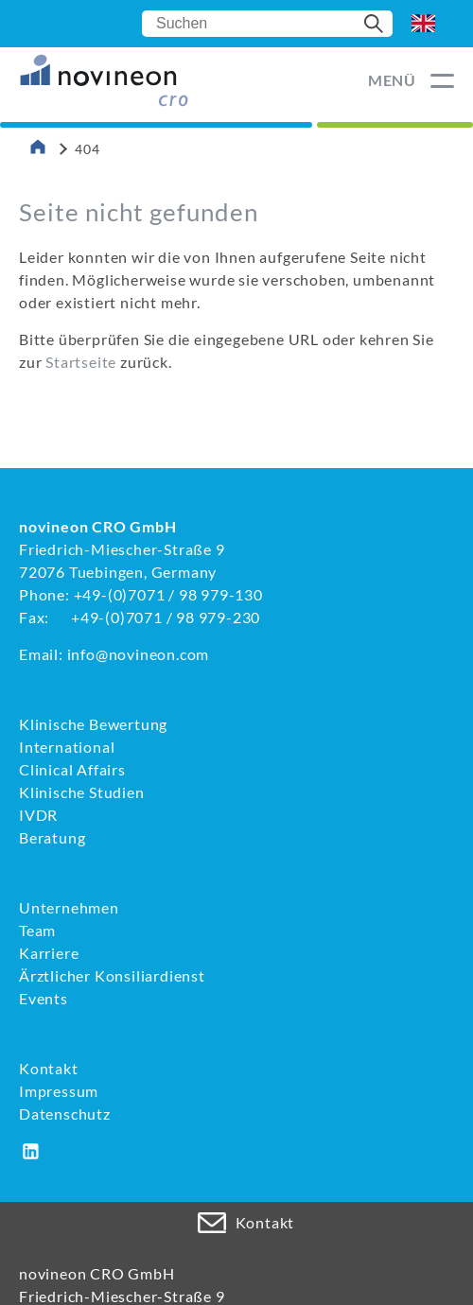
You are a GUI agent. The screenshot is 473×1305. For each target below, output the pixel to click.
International (66, 747)
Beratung (52, 837)
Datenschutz (65, 1113)
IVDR (38, 815)
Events (43, 998)
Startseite (80, 362)
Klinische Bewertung (93, 724)
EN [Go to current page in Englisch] (423, 23)
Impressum (58, 1091)
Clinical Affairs (72, 769)
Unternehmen (69, 907)
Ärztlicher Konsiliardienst (112, 975)
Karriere (49, 953)
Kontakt (49, 1068)
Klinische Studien (82, 792)
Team (37, 930)
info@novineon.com (138, 654)
